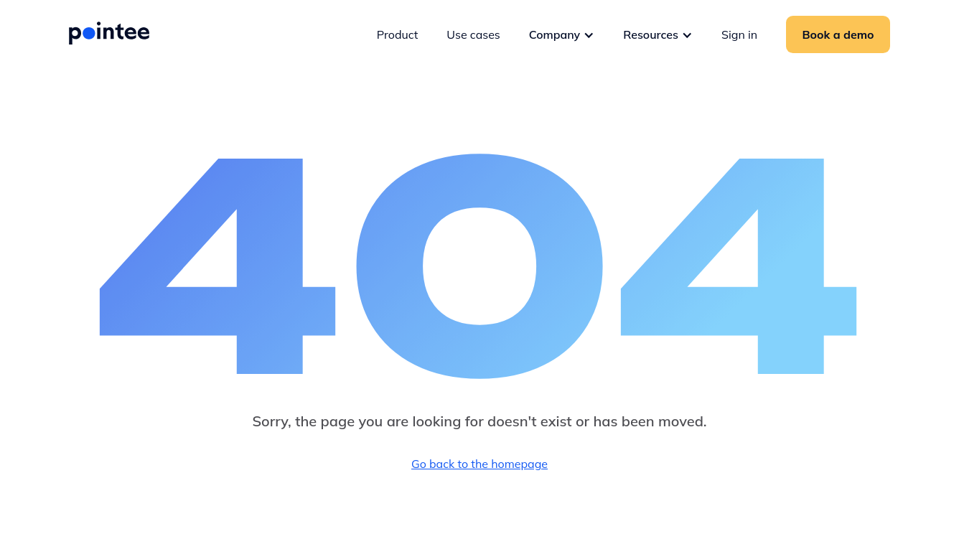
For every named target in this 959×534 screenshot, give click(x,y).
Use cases (473, 34)
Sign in (739, 34)
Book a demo (838, 34)
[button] (562, 34)
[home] (109, 33)
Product (397, 34)
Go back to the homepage (479, 463)
